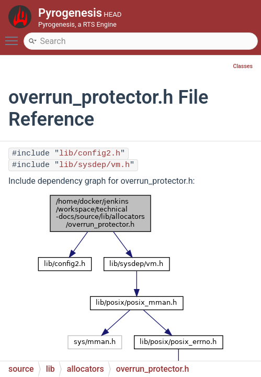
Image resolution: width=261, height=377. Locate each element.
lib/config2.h (89, 153)
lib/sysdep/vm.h (94, 165)
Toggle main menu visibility (14, 36)
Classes (243, 66)
